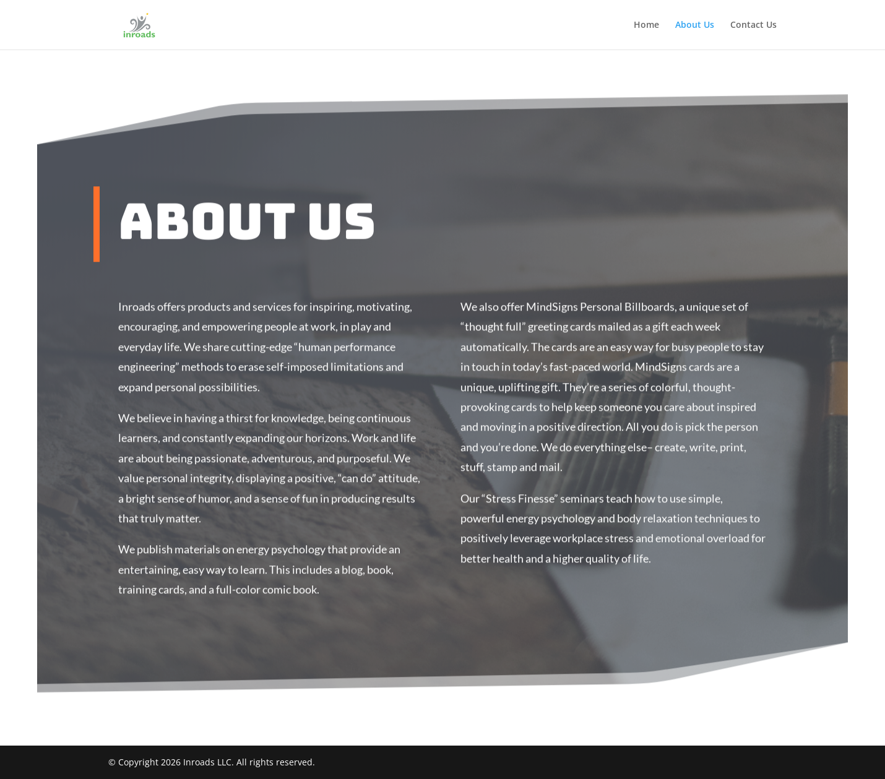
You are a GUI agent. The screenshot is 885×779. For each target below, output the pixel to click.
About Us (694, 25)
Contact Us (753, 25)
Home (646, 25)
